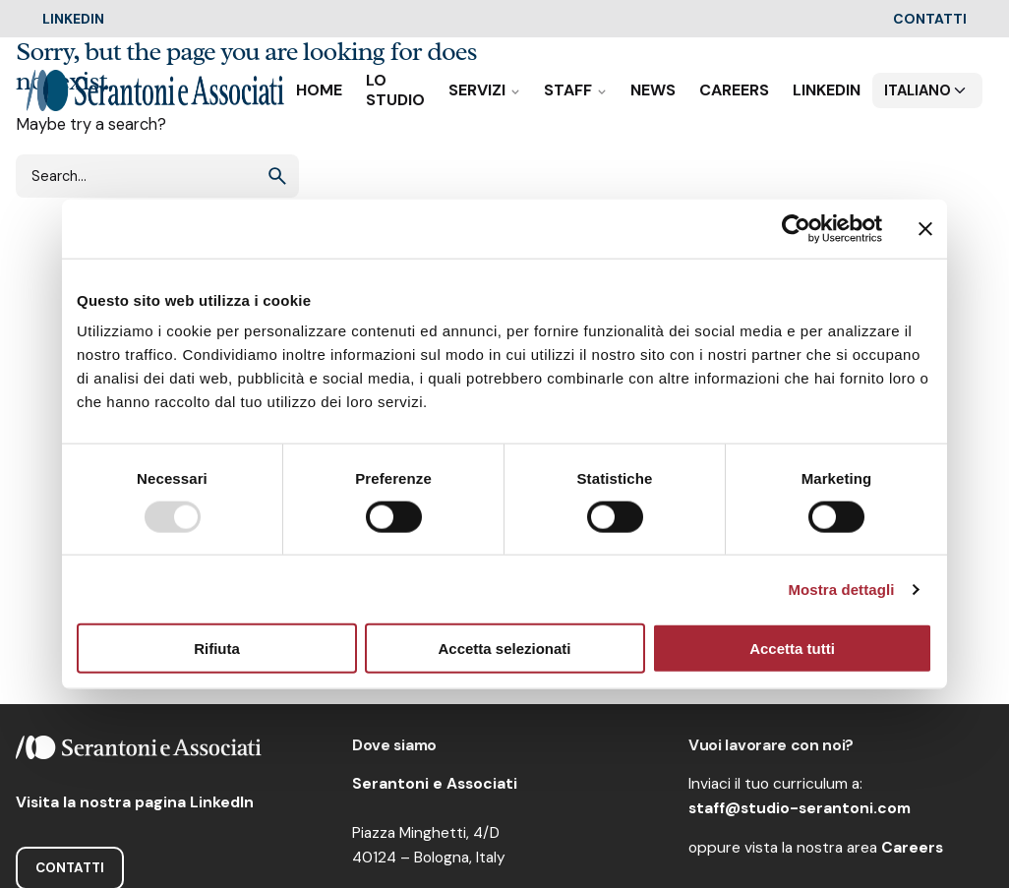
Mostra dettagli (841, 588)
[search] (277, 176)
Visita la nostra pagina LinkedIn (135, 802)
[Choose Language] (927, 90)
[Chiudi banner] (925, 228)
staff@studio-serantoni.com (799, 808)
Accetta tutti (792, 648)
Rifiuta (217, 648)
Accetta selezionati (504, 648)
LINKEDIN (73, 19)
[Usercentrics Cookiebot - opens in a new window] (796, 228)
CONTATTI (930, 19)
